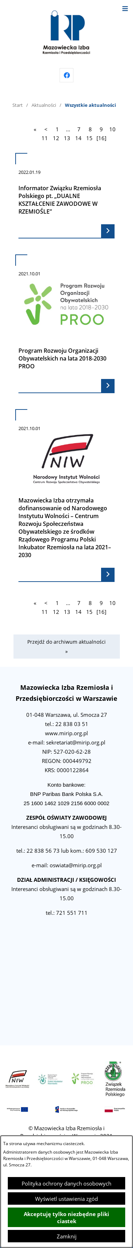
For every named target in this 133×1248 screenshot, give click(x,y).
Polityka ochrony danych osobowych (66, 1183)
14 (78, 138)
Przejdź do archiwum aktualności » (66, 646)
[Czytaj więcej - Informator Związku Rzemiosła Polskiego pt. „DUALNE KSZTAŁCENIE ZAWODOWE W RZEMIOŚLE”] (66, 195)
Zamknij (67, 1236)
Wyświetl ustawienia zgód (66, 1198)
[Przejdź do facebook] (66, 75)
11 (44, 138)
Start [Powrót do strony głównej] (17, 105)
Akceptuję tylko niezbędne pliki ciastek (66, 1217)
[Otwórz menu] (125, 8)
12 (56, 138)
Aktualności (44, 105)
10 (112, 129)
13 (67, 138)
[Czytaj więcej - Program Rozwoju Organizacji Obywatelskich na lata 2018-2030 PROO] (66, 323)
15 (89, 138)
